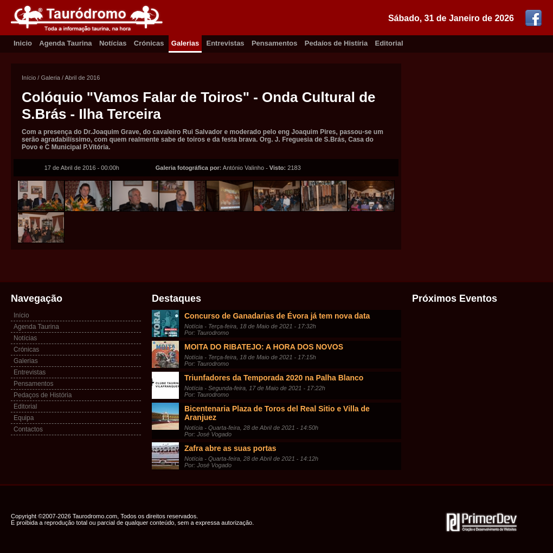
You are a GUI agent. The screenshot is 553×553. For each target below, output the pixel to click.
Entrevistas (226, 43)
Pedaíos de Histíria (336, 43)
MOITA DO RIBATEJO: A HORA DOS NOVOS (263, 346)
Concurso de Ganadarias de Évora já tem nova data (277, 316)
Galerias (185, 43)
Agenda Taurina (65, 43)
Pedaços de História (43, 395)
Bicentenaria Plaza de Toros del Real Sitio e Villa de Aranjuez (277, 413)
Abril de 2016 (82, 77)
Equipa (24, 418)
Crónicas (149, 43)
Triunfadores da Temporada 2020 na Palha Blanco (273, 377)
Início (29, 77)
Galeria (50, 77)
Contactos (28, 429)
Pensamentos (275, 43)
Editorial (389, 43)
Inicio (23, 43)
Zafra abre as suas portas (230, 448)
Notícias (113, 43)
